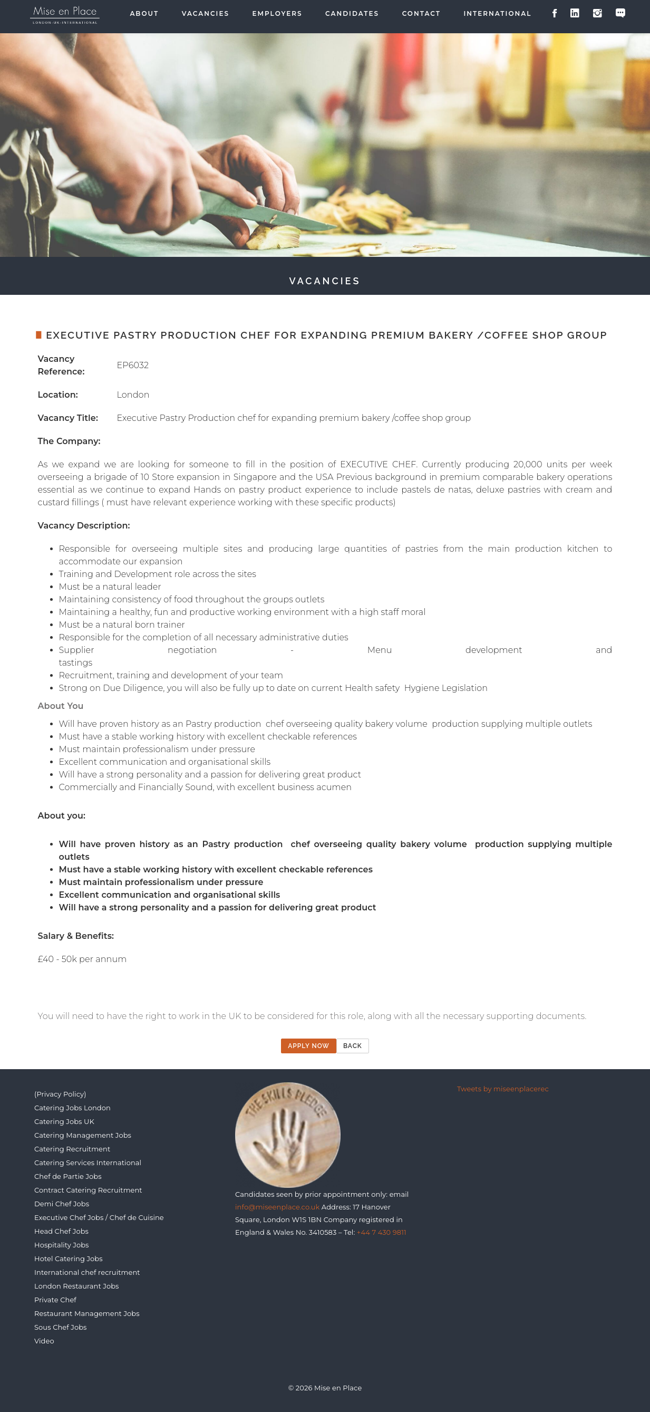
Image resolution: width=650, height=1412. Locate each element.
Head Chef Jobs (61, 1231)
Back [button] (352, 1046)
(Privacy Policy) (60, 1094)
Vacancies (205, 14)
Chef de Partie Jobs (68, 1176)
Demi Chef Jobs (61, 1203)
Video (44, 1341)
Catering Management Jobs (82, 1135)
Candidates (352, 14)
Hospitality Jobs (61, 1245)
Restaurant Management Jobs (87, 1313)
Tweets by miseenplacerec (503, 1088)
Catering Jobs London (72, 1107)
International (498, 14)
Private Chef (55, 1299)
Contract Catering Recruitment (88, 1190)
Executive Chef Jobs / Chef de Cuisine (99, 1217)
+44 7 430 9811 (381, 1232)
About (144, 14)
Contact (421, 14)
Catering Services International (87, 1162)
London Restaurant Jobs (76, 1286)
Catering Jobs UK (64, 1121)
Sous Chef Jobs (60, 1327)
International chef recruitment (87, 1272)
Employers (278, 14)
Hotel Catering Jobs (68, 1258)
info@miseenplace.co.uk (277, 1207)
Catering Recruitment (72, 1149)
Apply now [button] (308, 1046)
